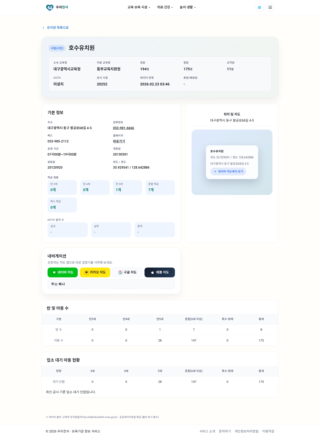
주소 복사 (58, 284)
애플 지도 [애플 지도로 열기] (159, 272)
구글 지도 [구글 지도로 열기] (127, 272)
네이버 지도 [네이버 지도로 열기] (62, 272)
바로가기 (119, 141)
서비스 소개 (207, 431)
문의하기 (225, 431)
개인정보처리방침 (246, 431)
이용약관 (268, 431)
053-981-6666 (123, 128)
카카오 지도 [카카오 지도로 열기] (95, 272)
